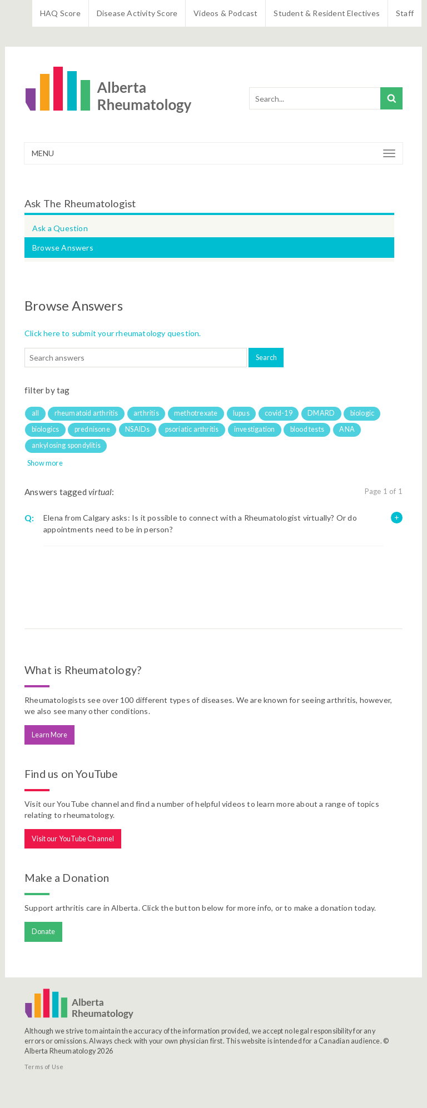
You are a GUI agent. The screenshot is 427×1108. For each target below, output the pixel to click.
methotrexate (195, 413)
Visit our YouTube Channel (73, 839)
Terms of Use (43, 1066)
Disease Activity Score (137, 13)
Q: (29, 518)
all (35, 413)
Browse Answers (62, 247)
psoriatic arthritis (192, 429)
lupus (241, 413)
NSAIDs (137, 429)
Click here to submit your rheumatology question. (112, 333)
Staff (405, 13)
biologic (362, 413)
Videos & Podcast (225, 13)
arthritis (146, 413)
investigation (254, 429)
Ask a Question (60, 228)
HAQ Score (60, 13)
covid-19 (278, 413)
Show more (45, 463)
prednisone (92, 429)
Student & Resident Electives (327, 13)
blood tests (307, 429)
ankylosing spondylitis (66, 445)
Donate (44, 931)
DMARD (321, 413)
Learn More (50, 735)
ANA (347, 429)
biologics (45, 429)
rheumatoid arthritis (86, 413)
